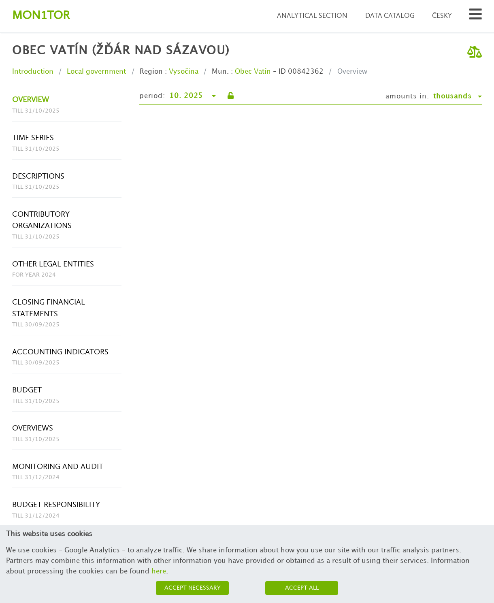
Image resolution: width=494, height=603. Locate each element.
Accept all (302, 587)
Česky (442, 16)
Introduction (32, 71)
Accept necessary (192, 587)
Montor (41, 16)
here (158, 571)
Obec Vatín (253, 71)
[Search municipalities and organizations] (475, 16)
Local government (96, 71)
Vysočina (183, 71)
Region (151, 71)
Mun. (220, 71)
